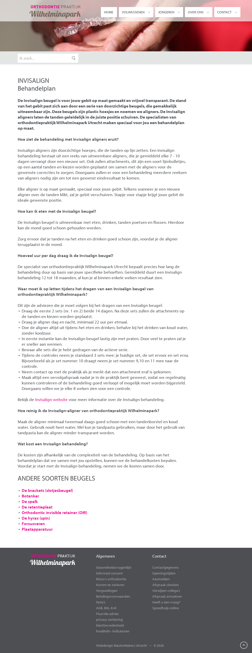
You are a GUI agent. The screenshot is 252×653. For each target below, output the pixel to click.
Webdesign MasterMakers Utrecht (121, 645)
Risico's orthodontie (111, 579)
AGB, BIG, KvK (106, 608)
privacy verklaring (109, 619)
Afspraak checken (165, 585)
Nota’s (100, 602)
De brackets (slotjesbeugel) (47, 490)
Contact (227, 12)
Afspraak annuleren (167, 596)
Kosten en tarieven (110, 585)
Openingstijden (164, 573)
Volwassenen (136, 12)
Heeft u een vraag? (166, 602)
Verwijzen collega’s (166, 590)
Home (108, 12)
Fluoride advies (107, 613)
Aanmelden (161, 579)
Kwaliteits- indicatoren (112, 631)
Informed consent (109, 573)
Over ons (199, 12)
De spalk (30, 501)
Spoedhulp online (165, 608)
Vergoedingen (107, 590)
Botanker (30, 495)
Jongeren (169, 12)
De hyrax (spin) (36, 518)
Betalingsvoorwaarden (113, 596)
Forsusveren (33, 523)
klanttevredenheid (110, 625)
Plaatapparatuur (37, 529)
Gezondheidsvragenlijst (113, 567)
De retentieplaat (37, 507)
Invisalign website (51, 399)
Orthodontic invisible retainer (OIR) (54, 512)
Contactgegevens (165, 567)
